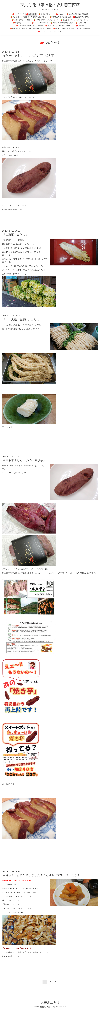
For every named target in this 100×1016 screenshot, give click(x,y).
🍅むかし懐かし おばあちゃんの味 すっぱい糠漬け (29, 17)
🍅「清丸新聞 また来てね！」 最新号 (29, 25)
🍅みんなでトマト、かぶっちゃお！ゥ (74, 20)
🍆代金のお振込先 (83, 28)
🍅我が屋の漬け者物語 (81, 17)
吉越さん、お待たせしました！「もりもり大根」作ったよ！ (41, 875)
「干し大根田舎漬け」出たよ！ (22, 319)
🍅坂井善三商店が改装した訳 (60, 17)
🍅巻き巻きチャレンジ (21, 23)
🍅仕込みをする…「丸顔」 (21, 20)
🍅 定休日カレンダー (46, 14)
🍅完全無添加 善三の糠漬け (77, 14)
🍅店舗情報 (80, 25)
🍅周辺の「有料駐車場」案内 (63, 28)
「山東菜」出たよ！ (15, 234)
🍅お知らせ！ (31, 14)
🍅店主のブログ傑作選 (40, 23)
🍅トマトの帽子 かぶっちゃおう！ (45, 20)
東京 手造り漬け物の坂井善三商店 (50, 5)
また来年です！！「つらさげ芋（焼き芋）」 (31, 55)
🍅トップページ (18, 14)
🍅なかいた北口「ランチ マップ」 (50, 31)
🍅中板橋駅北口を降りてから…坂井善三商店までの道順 (30, 28)
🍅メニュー (60, 14)
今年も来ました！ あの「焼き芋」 (24, 460)
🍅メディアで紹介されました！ (61, 23)
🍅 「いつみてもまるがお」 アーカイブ (59, 25)
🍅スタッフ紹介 (81, 23)
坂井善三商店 (50, 1002)
